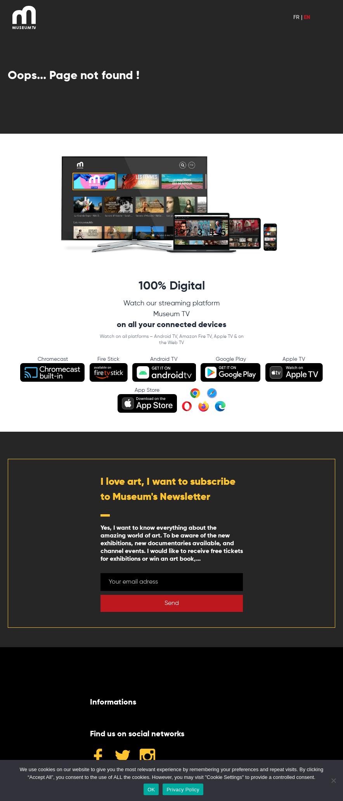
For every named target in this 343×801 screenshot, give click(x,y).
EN (307, 17)
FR (296, 17)
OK (151, 789)
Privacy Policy (182, 789)
